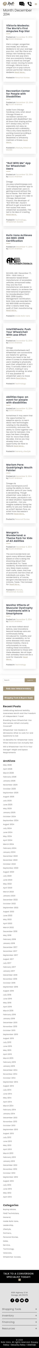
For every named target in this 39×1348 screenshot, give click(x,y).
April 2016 (7, 1006)
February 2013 (9, 1157)
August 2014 (8, 1086)
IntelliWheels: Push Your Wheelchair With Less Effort (18, 332)
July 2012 (7, 1185)
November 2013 (10, 1121)
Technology (20, 220)
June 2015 (7, 1046)
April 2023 (7, 888)
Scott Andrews (15, 39)
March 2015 (8, 1058)
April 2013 (7, 1149)
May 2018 (7, 935)
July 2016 (7, 995)
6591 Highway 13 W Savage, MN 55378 (19, 1293)
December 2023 (10, 856)
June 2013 (7, 1141)
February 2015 (9, 1062)
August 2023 (8, 872)
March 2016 (8, 1010)
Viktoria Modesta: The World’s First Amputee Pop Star (18, 28)
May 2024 (7, 836)
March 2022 (8, 927)
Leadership (8, 1225)
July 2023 (7, 876)
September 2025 (10, 793)
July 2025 (7, 800)
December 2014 (10, 1070)
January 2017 (9, 971)
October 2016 (9, 983)
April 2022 (7, 923)
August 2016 (8, 991)
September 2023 (10, 868)
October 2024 (9, 816)
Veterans (7, 1253)
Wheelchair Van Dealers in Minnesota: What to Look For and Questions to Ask (18, 733)
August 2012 (8, 1181)
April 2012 (7, 1197)
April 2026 (7, 769)
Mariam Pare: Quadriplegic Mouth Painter (19, 467)
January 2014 (9, 1113)
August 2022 (8, 911)
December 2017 (10, 947)
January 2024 (9, 852)
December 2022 (10, 899)
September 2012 (10, 1177)
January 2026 (9, 781)
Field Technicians (11, 1213)
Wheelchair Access (14, 222)
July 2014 (7, 1090)
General (18, 451)
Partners (7, 1233)
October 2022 (9, 903)
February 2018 (9, 939)
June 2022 (7, 915)
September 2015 (10, 1034)
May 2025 (7, 808)
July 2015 (7, 1042)
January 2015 (9, 1066)
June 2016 (7, 999)
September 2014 (10, 1082)
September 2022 (10, 907)
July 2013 (7, 1137)
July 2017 (7, 963)
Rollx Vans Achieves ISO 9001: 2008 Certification (19, 238)
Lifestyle (18, 148)
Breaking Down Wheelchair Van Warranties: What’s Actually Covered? (17, 723)
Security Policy (18, 1344)
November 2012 (10, 1169)
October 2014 (9, 1078)
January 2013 (9, 1161)
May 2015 (7, 1050)
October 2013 (9, 1125)
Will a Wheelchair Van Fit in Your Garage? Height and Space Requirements (17, 750)
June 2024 (7, 832)
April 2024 (7, 840)
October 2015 (9, 1030)
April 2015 (7, 1054)
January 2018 (9, 943)
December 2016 (10, 975)
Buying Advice (9, 1209)
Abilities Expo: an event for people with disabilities (17, 399)
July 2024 (7, 828)
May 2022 (7, 919)
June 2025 (7, 804)
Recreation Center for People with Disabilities (18, 93)
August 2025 (8, 796)
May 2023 (7, 884)
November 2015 (10, 1026)
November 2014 (10, 1074)
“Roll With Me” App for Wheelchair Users (18, 165)
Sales (5, 1241)
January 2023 (9, 896)
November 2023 (10, 860)
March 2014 (8, 1106)
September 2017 (10, 955)
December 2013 (10, 1117)
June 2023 (7, 880)
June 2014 (7, 1094)
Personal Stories (22, 77)
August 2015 (8, 1038)
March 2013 (8, 1153)
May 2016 (7, 1003)
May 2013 (7, 1145)
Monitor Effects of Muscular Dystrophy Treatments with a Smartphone (19, 609)
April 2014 (7, 1102)
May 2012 (7, 1193)
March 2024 (8, 844)
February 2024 (9, 848)
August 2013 (8, 1133)
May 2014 (7, 1098)
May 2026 (7, 765)
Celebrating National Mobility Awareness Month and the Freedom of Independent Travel (19, 713)
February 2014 (9, 1109)
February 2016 (9, 1014)
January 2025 (9, 812)
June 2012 (7, 1189)
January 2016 (9, 1018)
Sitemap (31, 1344)
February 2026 (9, 777)
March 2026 (8, 773)
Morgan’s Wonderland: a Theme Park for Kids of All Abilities (19, 537)
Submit (30, 680)
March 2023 (8, 892)
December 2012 (10, 1165)
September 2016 (10, 987)
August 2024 (8, 824)
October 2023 (9, 864)
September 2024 (11, 820)
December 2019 (10, 931)
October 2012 (9, 1173)
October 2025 (9, 789)
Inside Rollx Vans (22, 316)
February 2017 (9, 967)
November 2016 (10, 979)
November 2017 (10, 951)
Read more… (20, 72)
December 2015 (10, 1022)
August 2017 (8, 959)
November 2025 (10, 785)
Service (6, 1245)
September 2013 (10, 1129)
